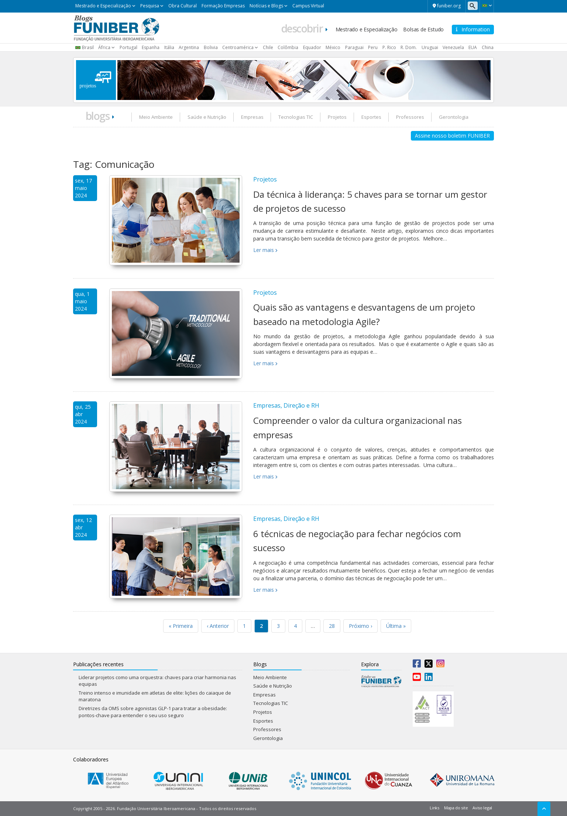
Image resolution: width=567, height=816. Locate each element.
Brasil (88, 47)
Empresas (252, 117)
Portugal (128, 47)
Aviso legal (482, 807)
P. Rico (389, 47)
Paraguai (354, 47)
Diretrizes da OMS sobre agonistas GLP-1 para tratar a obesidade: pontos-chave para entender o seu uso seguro (153, 712)
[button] (487, 5)
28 (332, 625)
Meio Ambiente (156, 117)
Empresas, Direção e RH (286, 405)
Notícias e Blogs (266, 6)
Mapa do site (456, 807)
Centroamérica (238, 47)
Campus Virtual (308, 6)
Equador (312, 47)
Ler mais (263, 249)
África (104, 47)
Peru (373, 47)
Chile (268, 47)
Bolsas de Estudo (423, 29)
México (333, 47)
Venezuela (453, 47)
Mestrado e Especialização (103, 6)
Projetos (337, 117)
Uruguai (430, 47)
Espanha (150, 47)
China (488, 47)
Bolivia (211, 47)
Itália (169, 47)
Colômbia (288, 47)
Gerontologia (453, 117)
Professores (410, 117)
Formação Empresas (223, 6)
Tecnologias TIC (295, 117)
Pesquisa (149, 6)
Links (434, 807)
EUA (472, 47)
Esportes (371, 117)
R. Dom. (409, 47)
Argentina (189, 47)
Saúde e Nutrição (207, 117)
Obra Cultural (182, 6)
